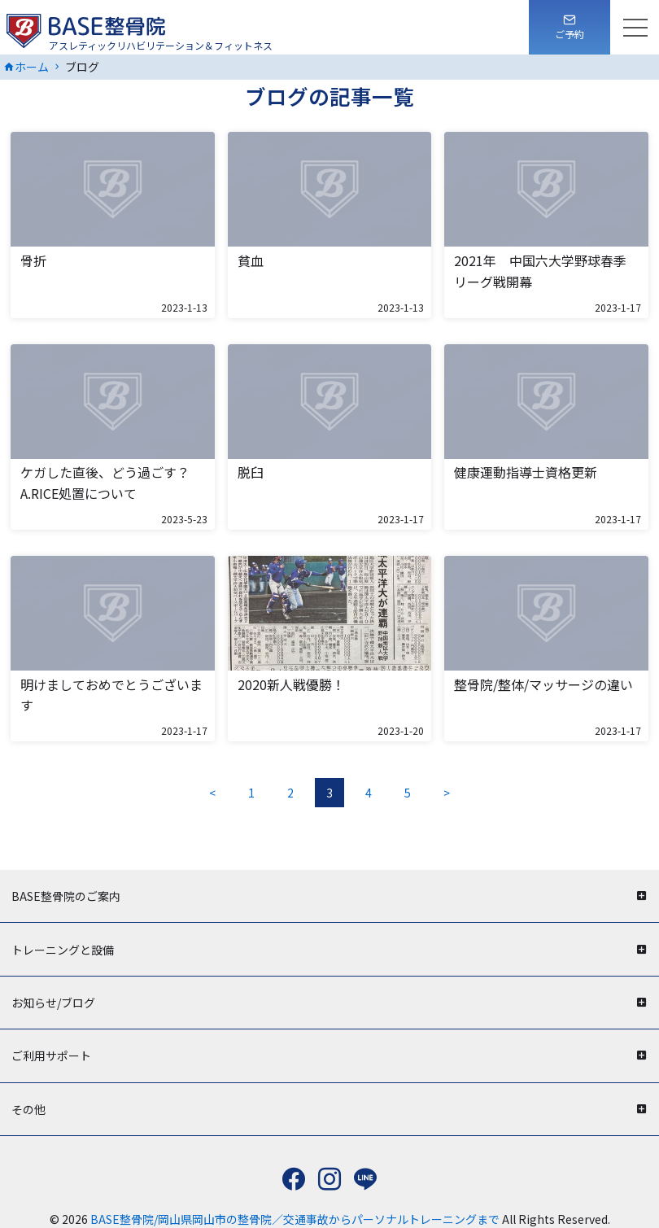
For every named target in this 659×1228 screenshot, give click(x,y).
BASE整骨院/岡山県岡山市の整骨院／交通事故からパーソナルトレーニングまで (296, 1219)
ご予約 (569, 34)
